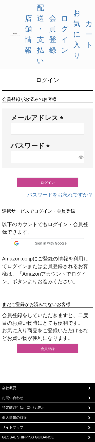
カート (89, 34)
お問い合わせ (12, 398)
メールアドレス (39, 118)
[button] (47, 243)
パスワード (32, 145)
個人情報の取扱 (14, 417)
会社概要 (9, 388)
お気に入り (77, 34)
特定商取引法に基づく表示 (23, 408)
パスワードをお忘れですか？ (60, 194)
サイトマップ (12, 427)
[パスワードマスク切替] (80, 157)
